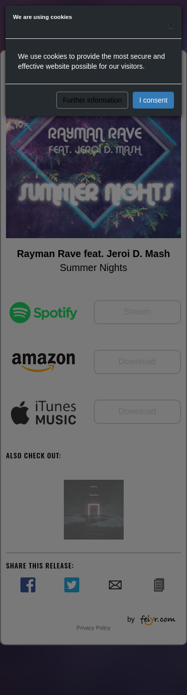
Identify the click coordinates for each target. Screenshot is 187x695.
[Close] (171, 25)
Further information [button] (92, 100)
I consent (153, 100)
